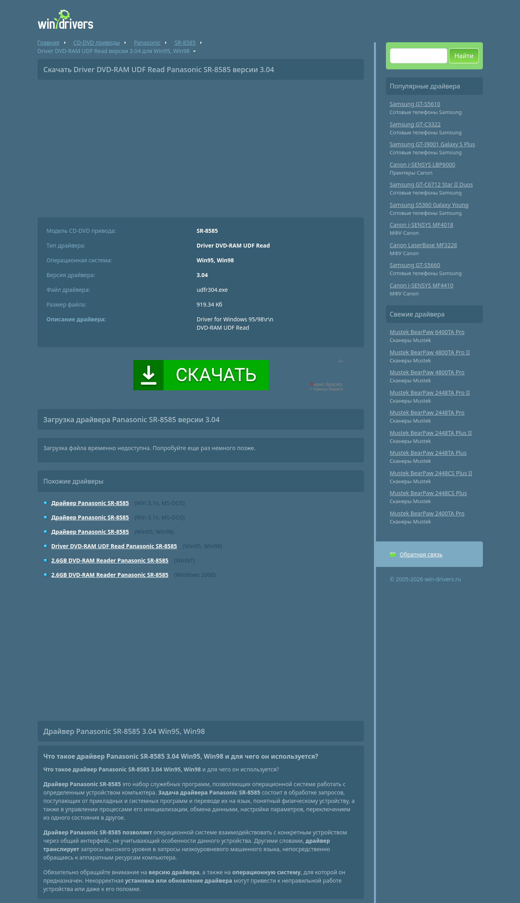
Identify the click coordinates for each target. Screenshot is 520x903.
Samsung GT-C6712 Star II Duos (431, 184)
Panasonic (147, 42)
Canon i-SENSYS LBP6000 (422, 164)
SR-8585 (185, 42)
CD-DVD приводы (96, 42)
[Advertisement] (201, 145)
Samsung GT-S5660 (415, 265)
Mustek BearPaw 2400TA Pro (427, 513)
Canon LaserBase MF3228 (423, 245)
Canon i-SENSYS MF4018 (421, 224)
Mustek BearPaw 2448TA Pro (427, 412)
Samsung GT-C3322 (415, 124)
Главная (48, 42)
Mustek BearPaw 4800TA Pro (427, 372)
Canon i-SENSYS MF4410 (421, 285)
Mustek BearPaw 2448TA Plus (428, 452)
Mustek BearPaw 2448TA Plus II (431, 433)
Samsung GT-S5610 (415, 104)
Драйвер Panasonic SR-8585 (90, 503)
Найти (463, 55)
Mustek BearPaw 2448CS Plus (428, 493)
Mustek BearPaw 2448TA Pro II (430, 392)
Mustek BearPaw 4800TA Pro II (430, 352)
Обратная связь (421, 554)
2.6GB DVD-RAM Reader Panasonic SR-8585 (110, 560)
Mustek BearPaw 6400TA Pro (427, 332)
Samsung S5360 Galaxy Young (429, 205)
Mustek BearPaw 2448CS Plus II (431, 473)
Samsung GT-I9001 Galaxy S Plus (432, 144)
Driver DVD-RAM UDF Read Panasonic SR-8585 (114, 546)
